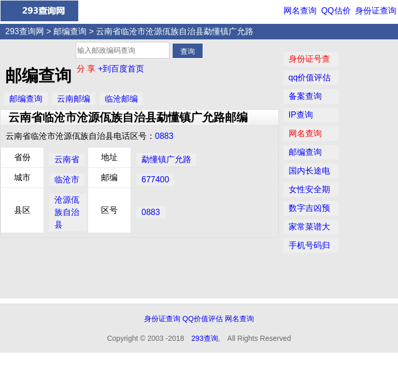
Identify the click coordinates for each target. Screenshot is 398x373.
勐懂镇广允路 (166, 159)
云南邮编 (73, 98)
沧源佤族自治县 (66, 212)
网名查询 (300, 10)
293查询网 (24, 31)
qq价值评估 (310, 77)
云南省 (66, 159)
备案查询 (305, 96)
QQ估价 (336, 10)
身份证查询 (375, 10)
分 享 (87, 68)
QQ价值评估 (202, 318)
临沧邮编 (121, 98)
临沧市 (66, 179)
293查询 (204, 338)
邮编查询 (70, 31)
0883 (164, 136)
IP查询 (301, 114)
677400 (155, 179)
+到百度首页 (121, 68)
